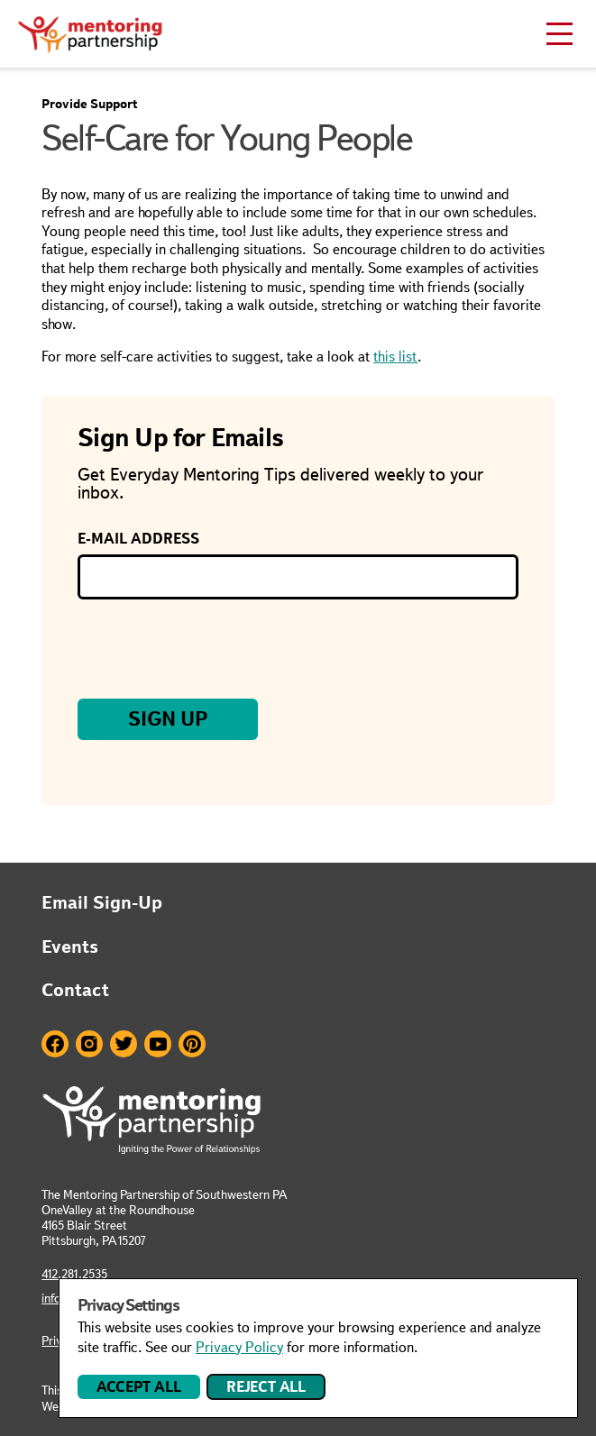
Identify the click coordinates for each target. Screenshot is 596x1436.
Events (69, 946)
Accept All (138, 1386)
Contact (75, 990)
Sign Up (168, 719)
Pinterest (192, 1043)
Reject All (266, 1386)
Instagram (89, 1043)
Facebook (55, 1043)
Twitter (123, 1043)
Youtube (157, 1043)
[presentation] (215, 649)
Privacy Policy (239, 1347)
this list (395, 356)
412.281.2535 (74, 1274)
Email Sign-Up (101, 902)
